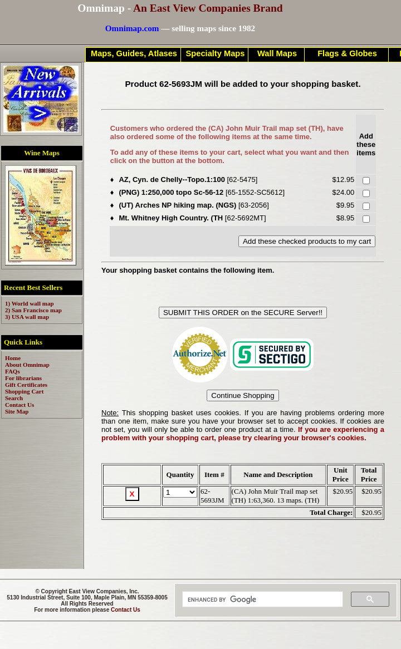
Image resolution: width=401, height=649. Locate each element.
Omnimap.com (132, 28)
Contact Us (125, 610)
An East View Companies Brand (208, 8)
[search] (261, 599)
